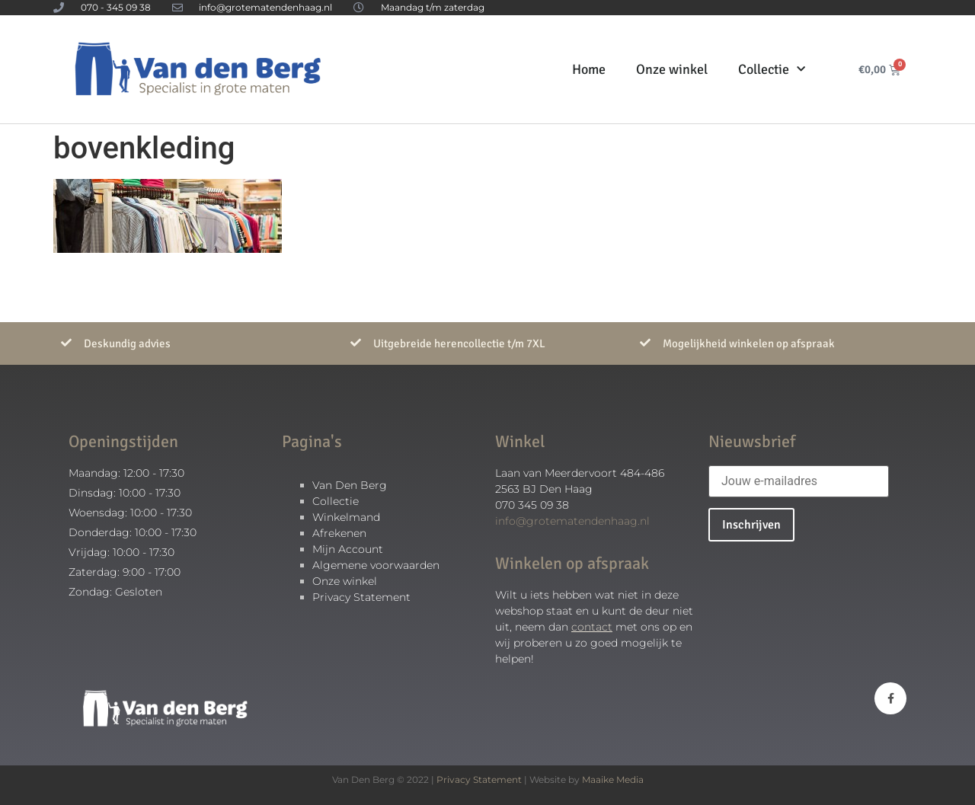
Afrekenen (339, 533)
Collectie (771, 69)
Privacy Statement (361, 597)
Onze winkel (672, 69)
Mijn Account (347, 549)
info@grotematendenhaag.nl (572, 521)
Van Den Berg (349, 485)
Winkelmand (346, 517)
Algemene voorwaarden (376, 565)
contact (591, 627)
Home (589, 69)
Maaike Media (613, 779)
